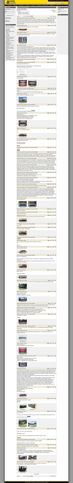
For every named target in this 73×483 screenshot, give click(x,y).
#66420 (35, 164)
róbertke (21, 25)
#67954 (33, 428)
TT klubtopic (8, 34)
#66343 (33, 62)
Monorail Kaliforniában (21, 108)
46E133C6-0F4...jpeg (22, 324)
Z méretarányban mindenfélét (10, 59)
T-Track (7, 49)
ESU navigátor (8, 56)
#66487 (33, 227)
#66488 (33, 237)
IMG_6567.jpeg (22, 472)
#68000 (32, 461)
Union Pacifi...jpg (22, 30)
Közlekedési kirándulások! (10, 48)
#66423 (36, 187)
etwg (20, 45)
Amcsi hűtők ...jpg (22, 43)
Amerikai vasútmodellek (25, 7)
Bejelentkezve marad (10, 15)
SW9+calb (18, 317)
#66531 (33, 255)
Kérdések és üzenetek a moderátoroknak (9, 53)
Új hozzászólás (53, 10)
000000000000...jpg (23, 366)
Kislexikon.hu (62, 0)
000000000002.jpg (32, 86)
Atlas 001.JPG (22, 409)
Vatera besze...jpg (23, 341)
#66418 (36, 172)
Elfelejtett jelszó (7, 21)
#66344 (32, 88)
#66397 (33, 104)
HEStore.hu (58, 0)
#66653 (33, 307)
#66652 (33, 303)
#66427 (36, 212)
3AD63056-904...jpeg (22, 235)
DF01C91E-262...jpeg (22, 74)
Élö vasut (18, 245)
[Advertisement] (62, 34)
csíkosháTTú (27, 147)
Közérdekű (7, 33)
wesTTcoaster (22, 158)
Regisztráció (7, 20)
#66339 (33, 59)
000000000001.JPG (23, 86)
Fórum (19, 7)
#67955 (33, 439)
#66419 (36, 177)
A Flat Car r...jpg (22, 253)
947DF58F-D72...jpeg (22, 278)
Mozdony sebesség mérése (10, 37)
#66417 (36, 147)
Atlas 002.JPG (32, 409)
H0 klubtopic (8, 30)
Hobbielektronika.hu (52, 0)
